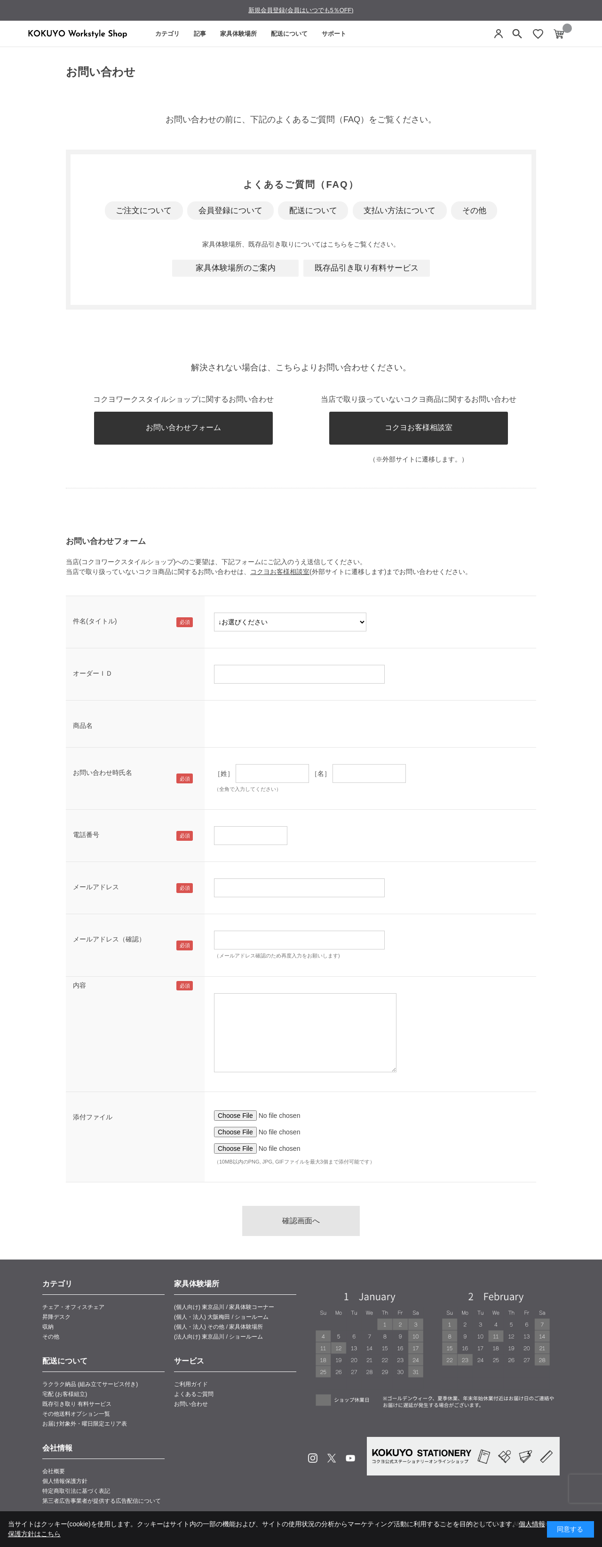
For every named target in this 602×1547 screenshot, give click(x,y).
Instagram (313, 1458)
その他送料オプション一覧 (76, 1414)
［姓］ (224, 773)
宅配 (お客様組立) (64, 1394)
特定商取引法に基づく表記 (76, 1491)
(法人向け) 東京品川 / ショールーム (218, 1336)
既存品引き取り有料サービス (367, 267)
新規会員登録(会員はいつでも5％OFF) (300, 10)
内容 (79, 985)
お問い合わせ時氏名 (102, 772)
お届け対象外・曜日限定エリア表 (84, 1423)
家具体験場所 (238, 33)
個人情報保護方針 (64, 1481)
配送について (289, 33)
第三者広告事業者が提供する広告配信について (101, 1501)
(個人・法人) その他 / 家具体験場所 (218, 1327)
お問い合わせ (191, 1404)
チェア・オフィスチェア (73, 1307)
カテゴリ (167, 33)
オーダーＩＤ (92, 673)
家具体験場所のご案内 (236, 267)
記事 (200, 33)
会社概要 (53, 1471)
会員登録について (230, 210)
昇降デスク (56, 1317)
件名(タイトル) (95, 621)
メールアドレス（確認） (109, 939)
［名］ (321, 773)
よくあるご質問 (194, 1394)
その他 (474, 210)
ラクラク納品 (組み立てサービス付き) (90, 1384)
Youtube (350, 1458)
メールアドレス (96, 887)
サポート (334, 33)
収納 (48, 1327)
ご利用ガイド (191, 1384)
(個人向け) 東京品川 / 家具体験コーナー (224, 1307)
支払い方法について (400, 210)
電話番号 (86, 834)
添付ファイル (92, 1117)
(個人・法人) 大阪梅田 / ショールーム (221, 1317)
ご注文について (144, 210)
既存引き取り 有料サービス (76, 1404)
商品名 (83, 725)
